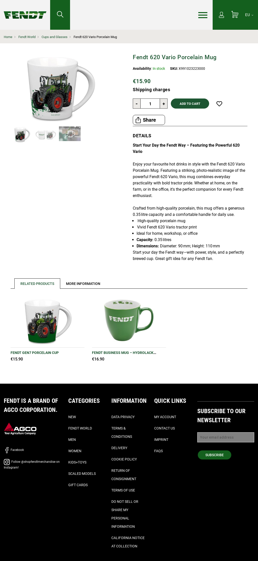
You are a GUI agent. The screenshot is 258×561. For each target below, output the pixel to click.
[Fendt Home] (25, 10)
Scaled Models (82, 474)
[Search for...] (60, 15)
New (72, 417)
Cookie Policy (124, 459)
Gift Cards (78, 485)
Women (74, 451)
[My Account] (221, 15)
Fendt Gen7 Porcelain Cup (35, 353)
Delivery (119, 448)
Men (72, 440)
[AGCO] (20, 428)
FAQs (158, 451)
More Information (83, 284)
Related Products (37, 284)
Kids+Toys (77, 462)
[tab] (35, 283)
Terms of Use (123, 490)
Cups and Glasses (55, 37)
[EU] (249, 15)
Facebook (14, 450)
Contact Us (164, 428)
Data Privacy (123, 417)
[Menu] (203, 15)
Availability (142, 69)
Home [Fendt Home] (8, 37)
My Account (165, 417)
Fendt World (27, 37)
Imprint (161, 440)
